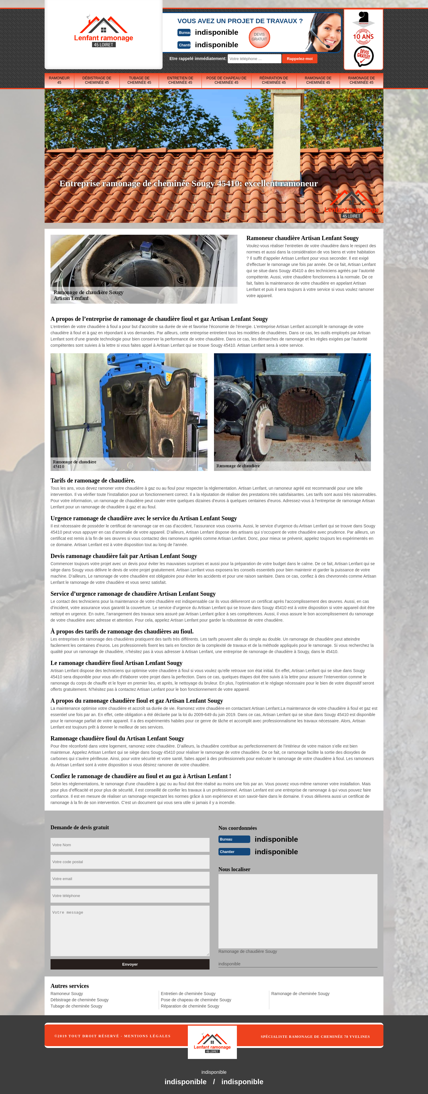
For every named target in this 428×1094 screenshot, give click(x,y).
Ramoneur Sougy (67, 992)
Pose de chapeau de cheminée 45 (227, 80)
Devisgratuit (241, 36)
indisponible (196, 32)
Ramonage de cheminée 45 (318, 80)
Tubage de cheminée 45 (139, 80)
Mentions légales (147, 1035)
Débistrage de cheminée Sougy (79, 998)
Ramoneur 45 (59, 80)
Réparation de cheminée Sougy (190, 1004)
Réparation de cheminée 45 (273, 80)
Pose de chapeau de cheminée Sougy (196, 998)
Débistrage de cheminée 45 (96, 80)
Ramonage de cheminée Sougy (300, 992)
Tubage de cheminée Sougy (77, 1004)
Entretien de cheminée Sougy (188, 992)
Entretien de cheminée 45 (180, 80)
